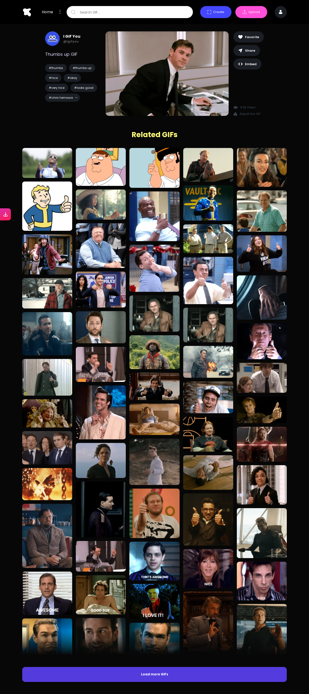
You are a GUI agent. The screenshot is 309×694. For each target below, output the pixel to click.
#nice (53, 78)
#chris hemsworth (62, 98)
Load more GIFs (154, 674)
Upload (251, 12)
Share (246, 50)
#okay (72, 78)
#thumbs (56, 68)
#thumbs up (82, 68)
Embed (247, 64)
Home (47, 12)
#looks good (83, 88)
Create (215, 12)
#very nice (56, 88)
